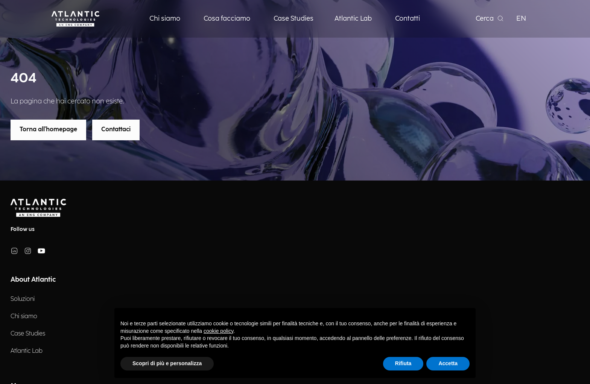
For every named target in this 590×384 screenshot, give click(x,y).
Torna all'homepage (48, 129)
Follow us (23, 229)
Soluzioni (23, 299)
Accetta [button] (448, 363)
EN (521, 19)
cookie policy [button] (218, 331)
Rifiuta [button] (403, 363)
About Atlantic (33, 280)
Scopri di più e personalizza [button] (167, 363)
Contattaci (116, 129)
